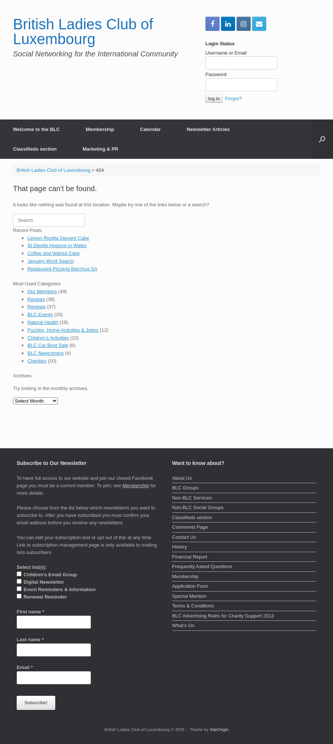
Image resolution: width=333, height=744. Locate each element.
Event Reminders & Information (56, 589)
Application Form (190, 586)
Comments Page (190, 527)
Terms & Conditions (193, 606)
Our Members (42, 291)
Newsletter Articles (208, 129)
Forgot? (233, 98)
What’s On (183, 625)
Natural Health (42, 322)
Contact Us (184, 537)
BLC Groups (185, 488)
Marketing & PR (100, 149)
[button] (322, 139)
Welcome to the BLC (36, 129)
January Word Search (50, 261)
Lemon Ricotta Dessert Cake (58, 238)
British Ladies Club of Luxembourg (53, 170)
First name (30, 611)
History (179, 547)
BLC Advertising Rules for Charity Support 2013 (223, 616)
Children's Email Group (47, 574)
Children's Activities (48, 338)
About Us (182, 478)
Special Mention (189, 596)
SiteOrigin (219, 729)
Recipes (36, 299)
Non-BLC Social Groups (198, 507)
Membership (100, 129)
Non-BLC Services (192, 498)
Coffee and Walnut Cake (53, 253)
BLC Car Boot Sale (47, 345)
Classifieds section (35, 149)
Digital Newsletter (40, 582)
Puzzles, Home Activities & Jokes (62, 330)
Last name (30, 639)
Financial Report (189, 557)
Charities (36, 361)
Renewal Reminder (42, 597)
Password (216, 74)
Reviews (36, 306)
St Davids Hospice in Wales (56, 245)
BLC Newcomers (45, 353)
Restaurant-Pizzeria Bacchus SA (62, 269)
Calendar (150, 129)
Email (25, 667)
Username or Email (226, 53)
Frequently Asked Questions (202, 566)
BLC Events (40, 314)
